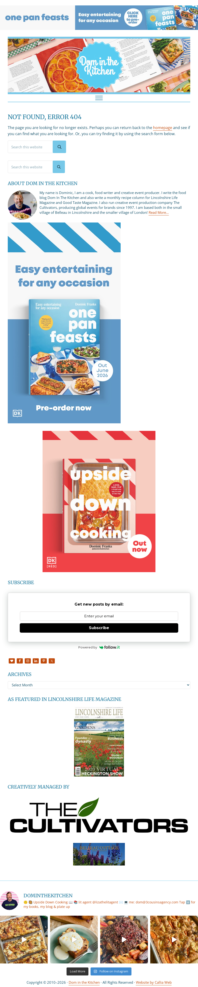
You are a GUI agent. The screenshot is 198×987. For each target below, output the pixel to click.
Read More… (159, 212)
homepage (162, 127)
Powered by (99, 647)
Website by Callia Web (154, 982)
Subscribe (99, 628)
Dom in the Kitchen (84, 982)
